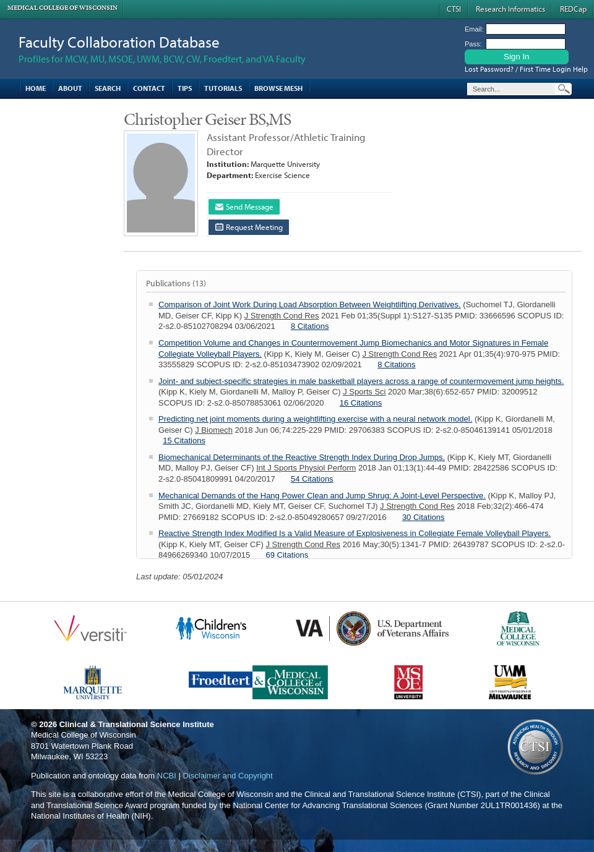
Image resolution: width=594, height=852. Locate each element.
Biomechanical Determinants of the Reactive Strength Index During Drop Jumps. (301, 457)
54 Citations (312, 479)
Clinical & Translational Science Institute (136, 724)
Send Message (244, 206)
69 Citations (287, 555)
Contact (149, 88)
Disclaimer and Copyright (227, 775)
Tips (185, 88)
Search (108, 88)
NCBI (166, 775)
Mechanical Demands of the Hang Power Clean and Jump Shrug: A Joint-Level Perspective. (322, 495)
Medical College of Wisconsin (62, 7)
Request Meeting (249, 227)
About (70, 88)
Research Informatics (510, 9)
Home (35, 88)
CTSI (454, 9)
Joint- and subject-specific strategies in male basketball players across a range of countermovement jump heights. (361, 381)
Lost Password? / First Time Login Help (526, 69)
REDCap (573, 9)
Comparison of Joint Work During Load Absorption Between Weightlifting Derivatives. (309, 304)
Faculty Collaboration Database (119, 41)
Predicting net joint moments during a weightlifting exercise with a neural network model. (315, 419)
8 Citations (310, 326)
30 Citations (423, 517)
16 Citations (361, 402)
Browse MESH (278, 88)
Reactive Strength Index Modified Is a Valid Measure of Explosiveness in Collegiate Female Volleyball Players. (354, 533)
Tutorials (223, 88)
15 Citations (184, 440)
